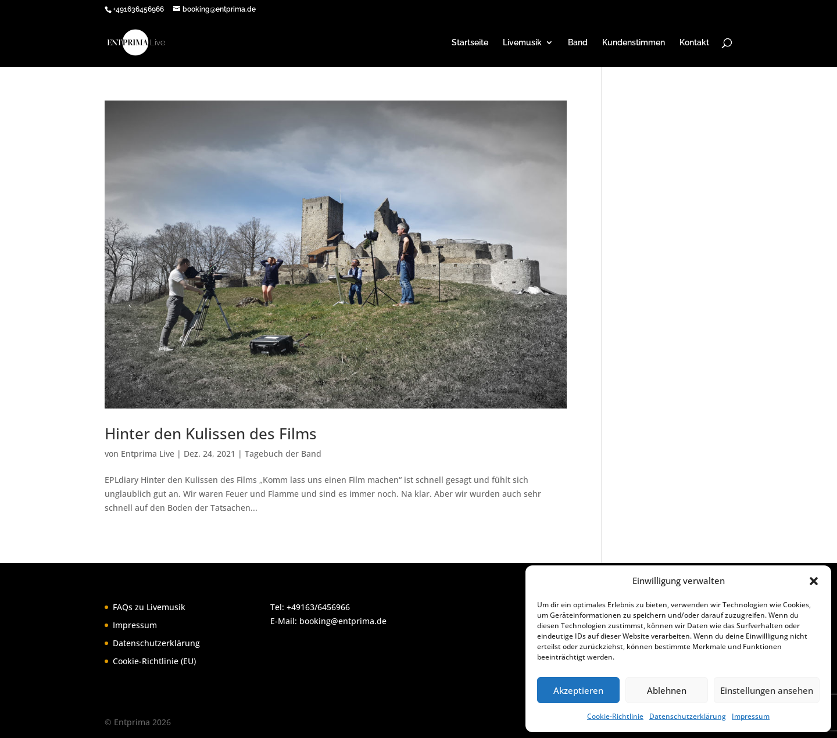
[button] (814, 581)
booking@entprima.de (343, 620)
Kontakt (694, 42)
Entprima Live (147, 453)
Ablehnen (666, 690)
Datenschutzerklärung (687, 716)
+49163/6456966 (318, 606)
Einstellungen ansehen (766, 690)
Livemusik (522, 42)
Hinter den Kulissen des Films (211, 433)
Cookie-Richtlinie (615, 716)
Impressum (751, 716)
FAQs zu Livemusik (149, 606)
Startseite (470, 42)
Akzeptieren (578, 690)
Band (578, 42)
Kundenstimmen (633, 42)
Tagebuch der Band (283, 453)
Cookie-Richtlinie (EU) (154, 661)
